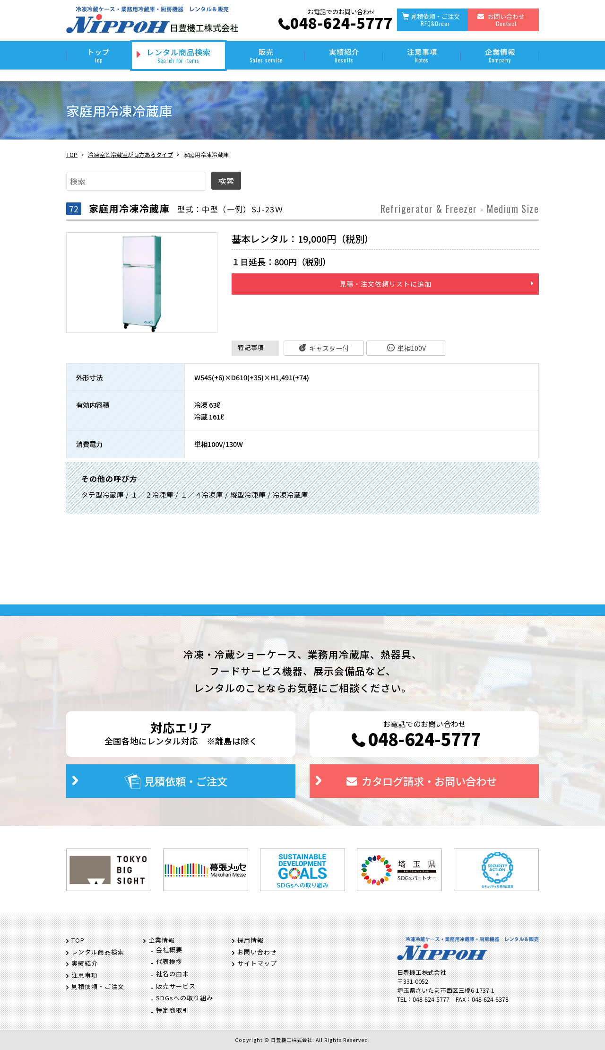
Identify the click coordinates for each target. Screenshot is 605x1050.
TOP (72, 154)
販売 (266, 55)
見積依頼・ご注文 (435, 19)
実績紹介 (344, 55)
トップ (98, 55)
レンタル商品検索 (178, 55)
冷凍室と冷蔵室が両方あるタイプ (130, 154)
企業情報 (500, 55)
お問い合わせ (506, 19)
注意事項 (422, 55)
